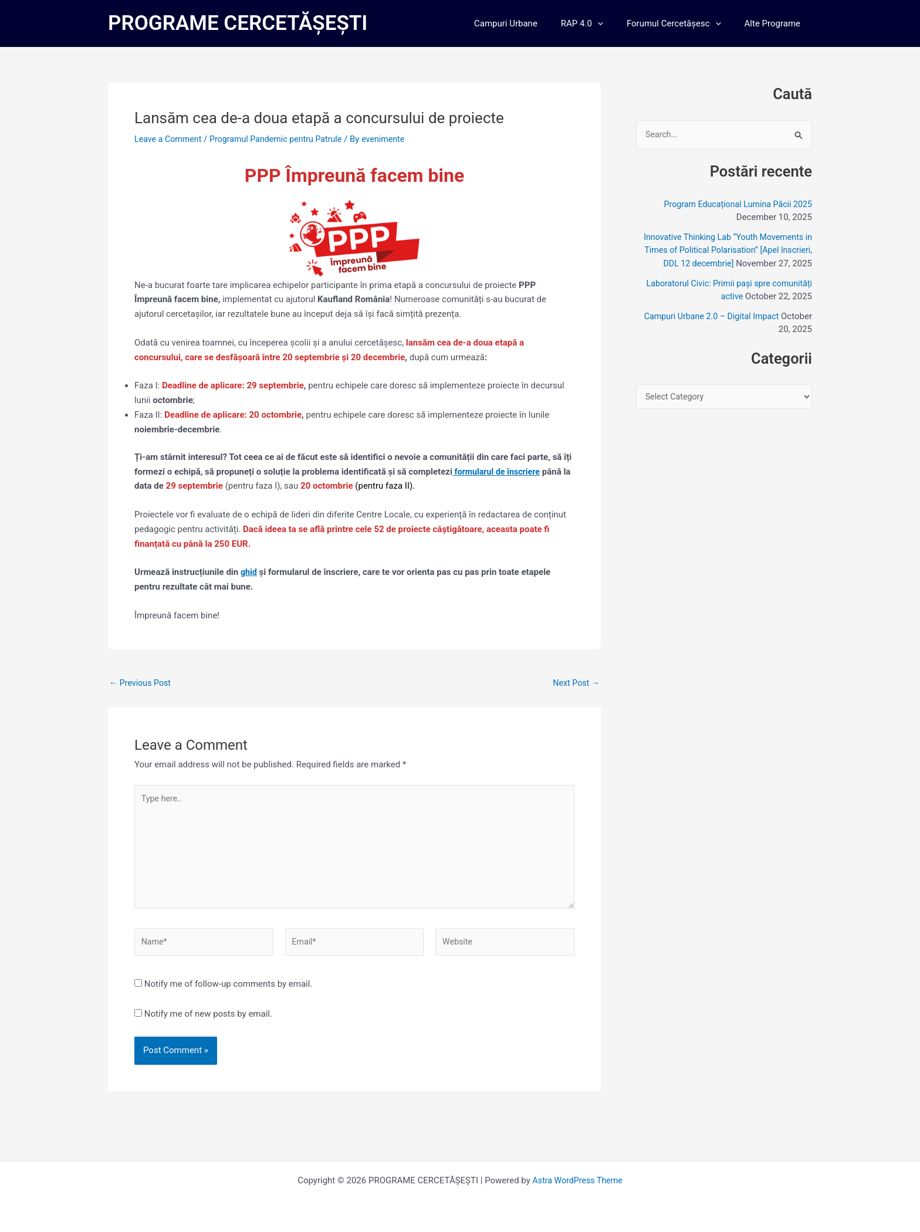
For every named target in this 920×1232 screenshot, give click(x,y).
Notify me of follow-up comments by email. (228, 992)
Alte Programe (775, 23)
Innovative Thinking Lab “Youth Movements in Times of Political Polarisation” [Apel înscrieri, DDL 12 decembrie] (728, 250)
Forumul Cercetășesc (682, 23)
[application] (612, 23)
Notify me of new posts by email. (208, 1022)
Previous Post (141, 683)
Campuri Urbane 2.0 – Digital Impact (708, 330)
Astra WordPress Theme (577, 1180)
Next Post (575, 683)
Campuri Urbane (526, 23)
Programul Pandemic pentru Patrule (283, 139)
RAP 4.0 (597, 23)
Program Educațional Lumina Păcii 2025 (734, 204)
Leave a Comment (169, 139)
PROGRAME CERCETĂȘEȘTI (237, 23)
